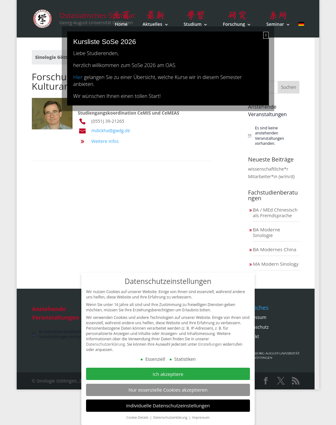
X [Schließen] (266, 35)
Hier (78, 77)
